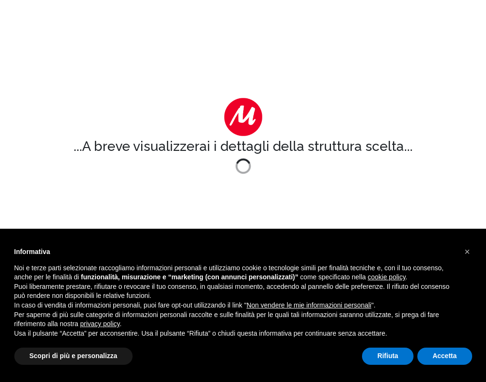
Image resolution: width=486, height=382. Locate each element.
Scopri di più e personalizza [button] (73, 356)
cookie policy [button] (386, 277)
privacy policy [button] (100, 324)
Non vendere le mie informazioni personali (309, 305)
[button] (467, 251)
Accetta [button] (445, 356)
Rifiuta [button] (387, 356)
